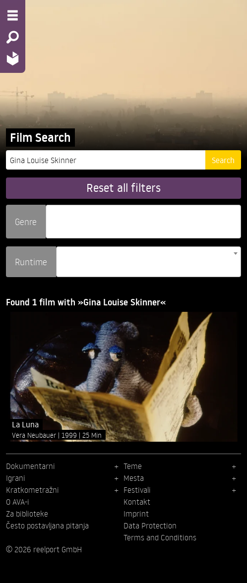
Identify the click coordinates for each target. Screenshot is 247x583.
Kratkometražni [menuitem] (32, 490)
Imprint (136, 514)
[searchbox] (52, 217)
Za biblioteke (27, 514)
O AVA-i (17, 502)
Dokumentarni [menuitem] (30, 466)
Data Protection (150, 525)
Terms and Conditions (160, 537)
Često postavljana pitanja (47, 525)
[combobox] (143, 221)
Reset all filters (123, 187)
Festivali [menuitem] (137, 490)
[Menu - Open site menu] (12, 15)
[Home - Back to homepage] (12, 58)
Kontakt (137, 502)
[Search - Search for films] (12, 37)
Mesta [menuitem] (134, 478)
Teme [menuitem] (133, 466)
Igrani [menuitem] (15, 478)
